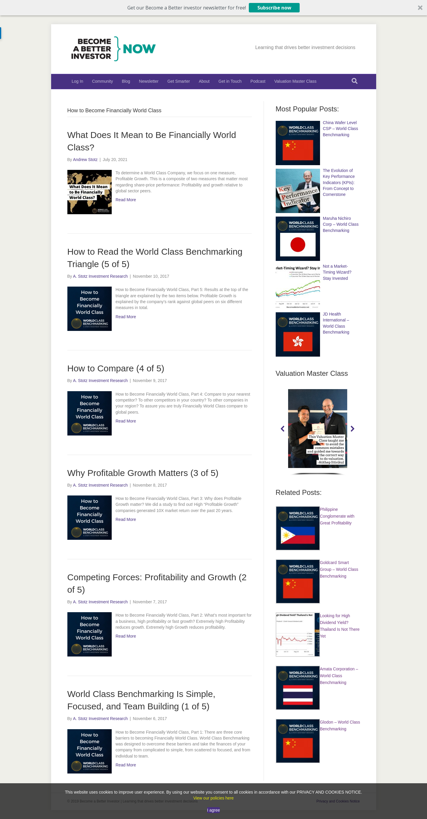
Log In (77, 81)
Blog (126, 81)
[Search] (354, 81)
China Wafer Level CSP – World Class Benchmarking (340, 128)
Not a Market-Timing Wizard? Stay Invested (337, 272)
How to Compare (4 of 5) (115, 368)
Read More (126, 199)
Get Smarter (178, 81)
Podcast (258, 81)
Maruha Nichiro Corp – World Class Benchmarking (341, 224)
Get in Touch (229, 81)
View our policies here (213, 798)
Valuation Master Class (295, 81)
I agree (213, 810)
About (204, 81)
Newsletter (148, 81)
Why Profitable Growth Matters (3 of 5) (143, 473)
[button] (213, 7)
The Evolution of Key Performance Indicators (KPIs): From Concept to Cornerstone (339, 182)
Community (102, 81)
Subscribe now (274, 7)
